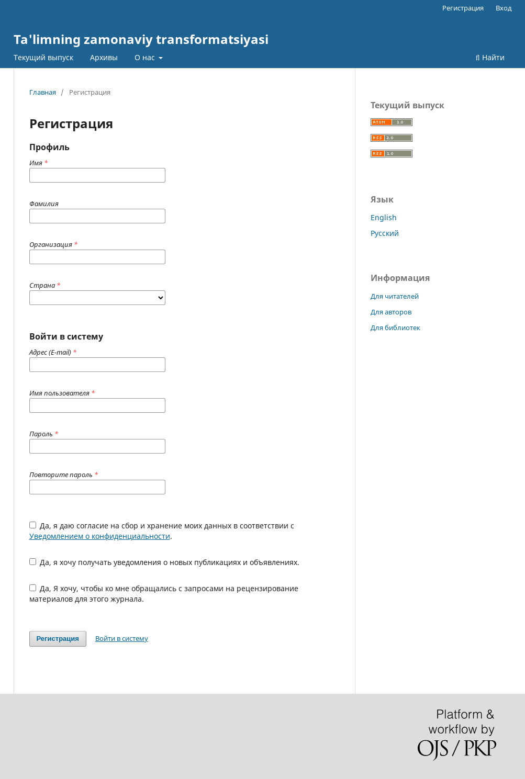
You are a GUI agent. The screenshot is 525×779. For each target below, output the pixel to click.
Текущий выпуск (43, 57)
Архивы (104, 57)
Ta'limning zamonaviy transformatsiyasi (141, 39)
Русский (385, 233)
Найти (490, 57)
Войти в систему (121, 638)
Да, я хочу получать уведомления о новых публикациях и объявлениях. (164, 562)
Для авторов (391, 312)
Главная (42, 92)
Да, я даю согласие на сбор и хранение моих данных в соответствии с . (162, 531)
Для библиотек (395, 327)
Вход (504, 8)
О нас (146, 57)
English (384, 217)
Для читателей (395, 296)
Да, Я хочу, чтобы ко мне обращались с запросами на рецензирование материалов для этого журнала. (164, 593)
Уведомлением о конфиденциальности (99, 536)
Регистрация (463, 8)
